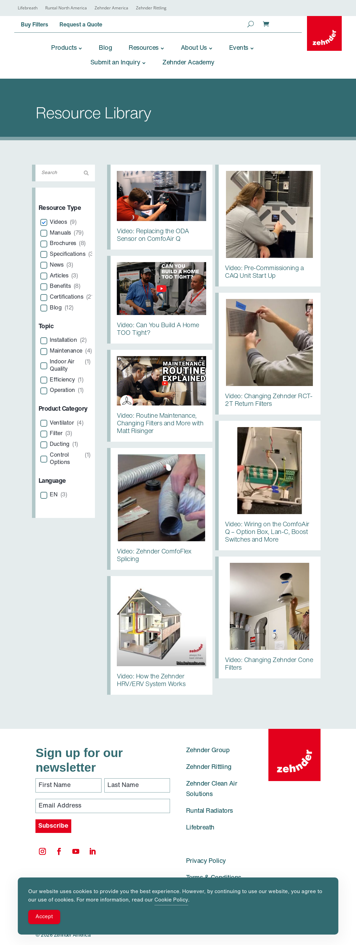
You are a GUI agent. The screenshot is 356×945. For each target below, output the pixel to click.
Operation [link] (62, 390)
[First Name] (68, 785)
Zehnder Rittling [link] (151, 8)
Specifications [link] (67, 254)
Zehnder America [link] (111, 8)
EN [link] (53, 495)
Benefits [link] (60, 286)
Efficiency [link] (62, 380)
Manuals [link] (60, 233)
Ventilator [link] (62, 423)
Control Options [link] (60, 458)
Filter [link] (56, 433)
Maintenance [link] (66, 351)
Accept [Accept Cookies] (44, 917)
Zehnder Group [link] (208, 750)
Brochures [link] (63, 243)
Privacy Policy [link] (206, 861)
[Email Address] (102, 806)
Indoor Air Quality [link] (62, 365)
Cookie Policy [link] (171, 900)
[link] (324, 33)
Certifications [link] (66, 297)
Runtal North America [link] (66, 8)
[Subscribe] (53, 826)
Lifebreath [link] (28, 8)
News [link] (56, 265)
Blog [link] (56, 308)
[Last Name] (137, 785)
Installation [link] (63, 340)
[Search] (65, 173)
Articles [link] (59, 276)
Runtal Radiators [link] (209, 811)
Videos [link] (58, 222)
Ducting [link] (60, 444)
